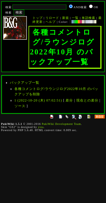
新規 (65, 17)
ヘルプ (51, 21)
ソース (19, 106)
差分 (69, 100)
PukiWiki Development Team (61, 123)
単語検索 (88, 17)
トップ (38, 17)
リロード (52, 17)
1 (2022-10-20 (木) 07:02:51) (38, 100)
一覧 (75, 17)
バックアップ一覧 (24, 83)
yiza (41, 127)
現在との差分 (87, 100)
